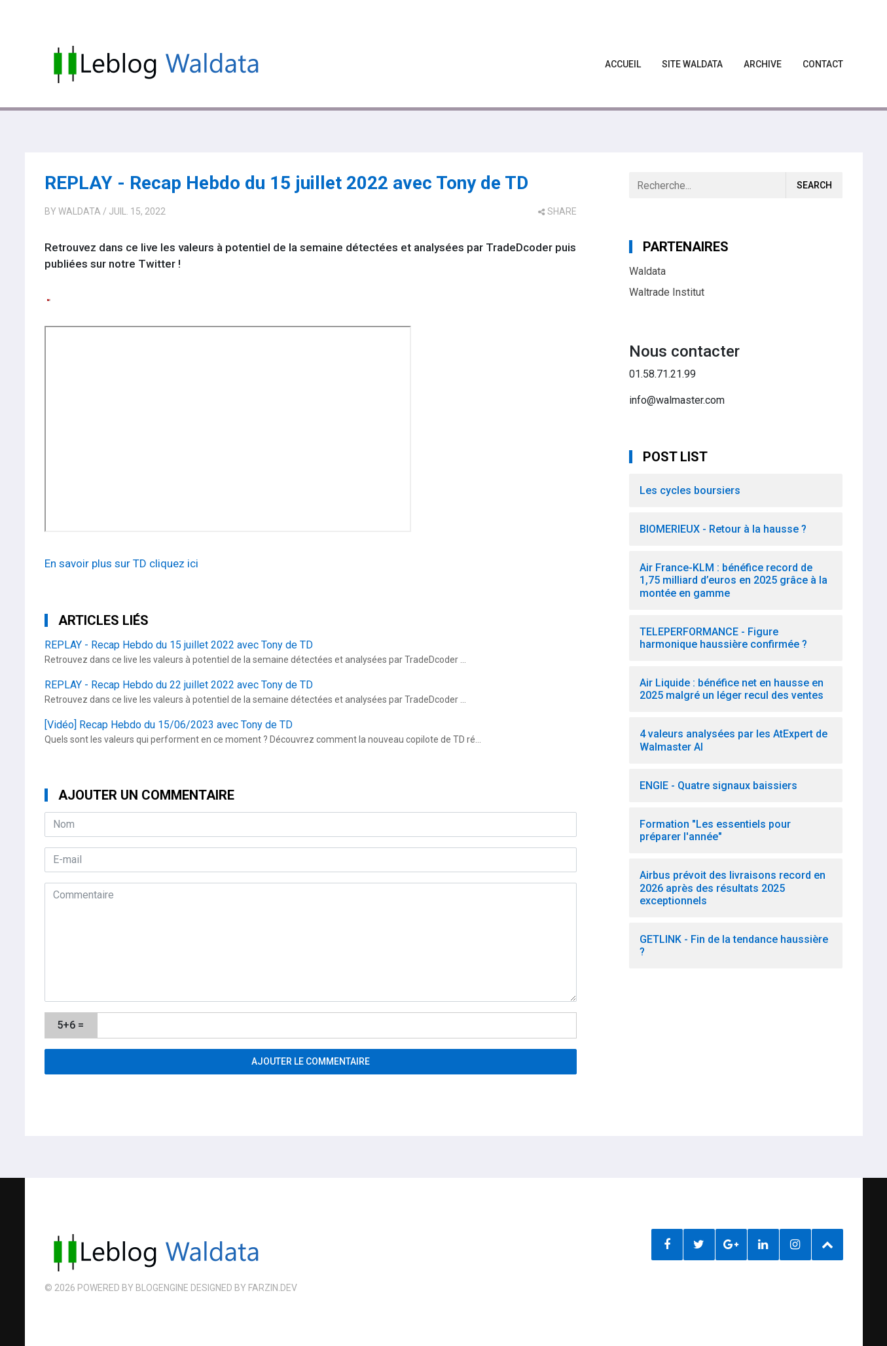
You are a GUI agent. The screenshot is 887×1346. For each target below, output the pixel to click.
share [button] (557, 211)
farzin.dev (272, 1288)
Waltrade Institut (666, 292)
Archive (763, 64)
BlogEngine (162, 1288)
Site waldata (692, 64)
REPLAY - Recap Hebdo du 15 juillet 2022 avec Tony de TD (286, 183)
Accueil (623, 64)
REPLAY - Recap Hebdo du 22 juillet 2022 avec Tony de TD (179, 685)
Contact (823, 64)
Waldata (79, 211)
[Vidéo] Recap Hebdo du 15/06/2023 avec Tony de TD (169, 724)
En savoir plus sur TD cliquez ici (121, 563)
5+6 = (70, 1025)
